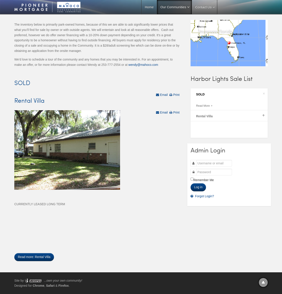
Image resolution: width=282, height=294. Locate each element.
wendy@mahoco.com (143, 64)
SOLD (22, 82)
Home (149, 7)
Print (176, 95)
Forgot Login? (204, 196)
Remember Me (203, 180)
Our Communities (173, 7)
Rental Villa (29, 100)
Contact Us (203, 7)
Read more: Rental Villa (34, 257)
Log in (198, 187)
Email (163, 95)
